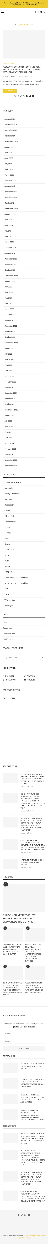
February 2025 (10, 180)
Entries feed (7, 628)
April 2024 (8, 236)
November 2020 (10, 466)
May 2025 (8, 164)
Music (6, 561)
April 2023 (8, 303)
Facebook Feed (9, 698)
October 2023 (9, 270)
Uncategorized (10, 606)
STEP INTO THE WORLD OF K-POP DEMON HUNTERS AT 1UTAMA (32, 862)
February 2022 (10, 382)
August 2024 (9, 214)
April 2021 (8, 438)
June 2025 (8, 158)
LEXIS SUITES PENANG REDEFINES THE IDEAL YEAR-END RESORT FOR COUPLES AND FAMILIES (32, 1098)
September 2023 (11, 276)
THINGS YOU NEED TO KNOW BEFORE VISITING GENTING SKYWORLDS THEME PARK (19, 918)
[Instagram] (38, 12)
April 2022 (8, 371)
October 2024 (9, 203)
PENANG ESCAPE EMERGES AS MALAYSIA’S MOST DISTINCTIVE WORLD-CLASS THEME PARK (32, 1082)
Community (9, 505)
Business (8, 499)
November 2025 (10, 130)
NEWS (12, 63)
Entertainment (10, 522)
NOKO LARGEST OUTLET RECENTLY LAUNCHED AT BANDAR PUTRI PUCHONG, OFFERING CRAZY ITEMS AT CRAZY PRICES (13, 989)
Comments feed (9, 634)
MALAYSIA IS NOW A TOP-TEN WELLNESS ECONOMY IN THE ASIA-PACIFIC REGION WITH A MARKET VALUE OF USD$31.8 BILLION (32, 779)
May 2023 (8, 298)
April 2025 (8, 169)
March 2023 (9, 309)
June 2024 (8, 225)
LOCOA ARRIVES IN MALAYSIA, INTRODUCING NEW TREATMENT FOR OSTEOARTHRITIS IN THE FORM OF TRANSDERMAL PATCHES (33, 953)
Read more (9, 91)
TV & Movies (9, 600)
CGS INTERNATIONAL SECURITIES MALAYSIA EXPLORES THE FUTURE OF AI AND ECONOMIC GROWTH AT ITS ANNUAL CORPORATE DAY (32, 845)
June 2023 (8, 292)
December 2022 (10, 326)
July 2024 (8, 220)
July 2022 (8, 354)
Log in (5, 622)
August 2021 (9, 415)
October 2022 (9, 337)
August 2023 (9, 281)
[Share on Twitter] (21, 96)
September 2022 (11, 343)
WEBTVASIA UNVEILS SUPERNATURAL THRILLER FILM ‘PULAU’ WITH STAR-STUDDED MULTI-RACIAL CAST (34, 987)
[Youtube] (41, 12)
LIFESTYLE (9, 550)
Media (6, 555)
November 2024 (10, 197)
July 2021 (8, 421)
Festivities (8, 533)
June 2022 (8, 359)
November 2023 (10, 264)
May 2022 (8, 365)
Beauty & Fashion (11, 494)
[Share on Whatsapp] (24, 96)
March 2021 (9, 443)
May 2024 (8, 231)
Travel (6, 594)
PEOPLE (8, 572)
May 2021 (8, 432)
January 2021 (9, 455)
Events (5, 63)
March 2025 (9, 175)
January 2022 (9, 387)
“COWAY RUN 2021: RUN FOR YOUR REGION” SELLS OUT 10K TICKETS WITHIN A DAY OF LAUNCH (22, 70)
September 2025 (11, 141)
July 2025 (8, 152)
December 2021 (10, 393)
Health (7, 544)
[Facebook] (32, 12)
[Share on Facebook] (18, 96)
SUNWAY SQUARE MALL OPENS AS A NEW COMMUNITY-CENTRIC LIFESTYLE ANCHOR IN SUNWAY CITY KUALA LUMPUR (32, 1115)
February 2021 (10, 449)
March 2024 (9, 242)
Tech (6, 589)
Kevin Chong (10, 76)
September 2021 (11, 410)
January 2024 (9, 253)
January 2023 (9, 320)
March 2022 (9, 376)
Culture (7, 511)
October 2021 (9, 404)
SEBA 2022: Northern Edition (16, 578)
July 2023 (8, 287)
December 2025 (10, 125)
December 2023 (10, 259)
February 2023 (10, 315)
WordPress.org (8, 639)
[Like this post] (15, 96)
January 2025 (9, 186)
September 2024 (11, 208)
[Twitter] (35, 12)
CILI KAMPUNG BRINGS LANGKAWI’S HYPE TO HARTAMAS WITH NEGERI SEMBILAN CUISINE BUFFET (12, 949)
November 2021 (10, 399)
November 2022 (10, 331)
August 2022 (9, 348)
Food (6, 538)
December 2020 (10, 460)
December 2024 (10, 192)
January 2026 (9, 119)
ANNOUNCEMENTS (12, 483)
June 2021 (8, 427)
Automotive (8, 488)
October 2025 (9, 136)
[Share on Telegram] (27, 96)
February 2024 (10, 248)
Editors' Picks (9, 516)
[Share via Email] (33, 96)
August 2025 (9, 147)
